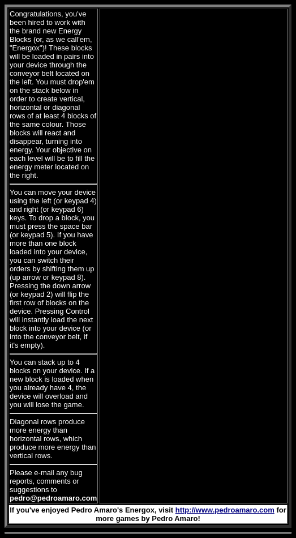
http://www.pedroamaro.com (224, 510)
